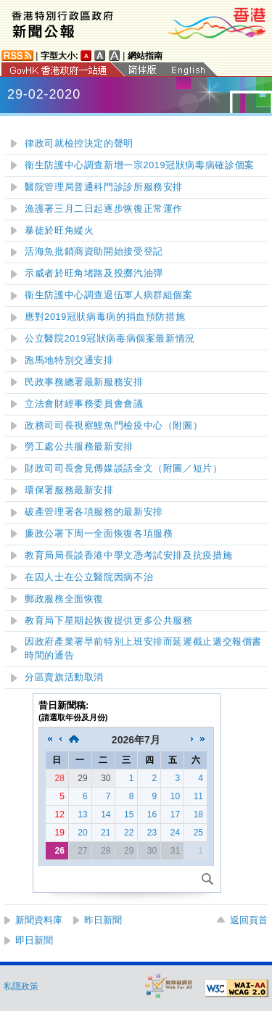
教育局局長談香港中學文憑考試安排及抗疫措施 (128, 555)
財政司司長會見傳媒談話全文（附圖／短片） (124, 468)
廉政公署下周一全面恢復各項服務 (99, 534)
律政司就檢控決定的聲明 (79, 144)
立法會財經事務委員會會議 (84, 404)
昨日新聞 (103, 920)
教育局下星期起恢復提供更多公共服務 (109, 621)
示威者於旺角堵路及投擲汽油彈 (94, 273)
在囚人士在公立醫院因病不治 (89, 577)
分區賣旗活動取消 (64, 677)
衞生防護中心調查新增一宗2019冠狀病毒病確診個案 (140, 165)
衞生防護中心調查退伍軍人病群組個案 (109, 295)
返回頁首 (249, 920)
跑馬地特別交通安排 (69, 360)
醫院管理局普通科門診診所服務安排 (107, 187)
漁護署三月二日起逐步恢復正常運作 (104, 209)
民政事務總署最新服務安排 (84, 382)
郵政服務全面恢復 (64, 599)
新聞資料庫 (38, 920)
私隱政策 (21, 986)
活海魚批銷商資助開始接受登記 (94, 252)
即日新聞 (34, 940)
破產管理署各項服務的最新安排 (94, 512)
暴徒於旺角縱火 (59, 231)
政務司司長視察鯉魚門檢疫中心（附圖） (113, 426)
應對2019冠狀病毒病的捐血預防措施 (105, 317)
